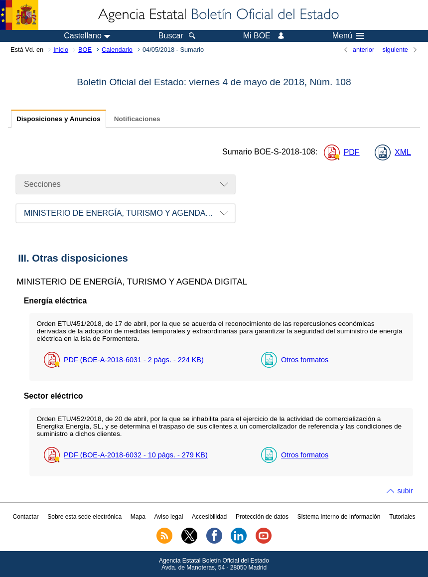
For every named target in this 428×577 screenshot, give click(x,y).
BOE (85, 49)
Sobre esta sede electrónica (84, 516)
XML (403, 152)
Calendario (117, 49)
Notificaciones (137, 119)
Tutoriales (402, 516)
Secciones (42, 184)
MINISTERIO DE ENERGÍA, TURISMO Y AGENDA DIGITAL (129, 213)
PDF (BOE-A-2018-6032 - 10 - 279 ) (136, 455)
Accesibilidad (209, 516)
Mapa (138, 516)
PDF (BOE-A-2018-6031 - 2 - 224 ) (134, 360)
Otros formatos (304, 360)
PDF (352, 152)
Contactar (26, 516)
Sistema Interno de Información (339, 516)
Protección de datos (262, 516)
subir (405, 491)
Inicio (60, 49)
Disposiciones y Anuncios (58, 119)
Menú (348, 36)
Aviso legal (168, 516)
